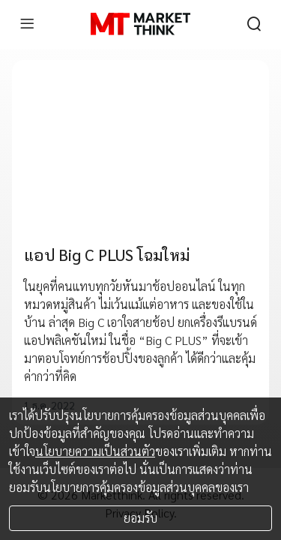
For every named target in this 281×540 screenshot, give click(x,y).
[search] (254, 24)
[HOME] (140, 24)
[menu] (27, 24)
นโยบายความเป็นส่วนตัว (95, 451)
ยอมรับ (140, 518)
